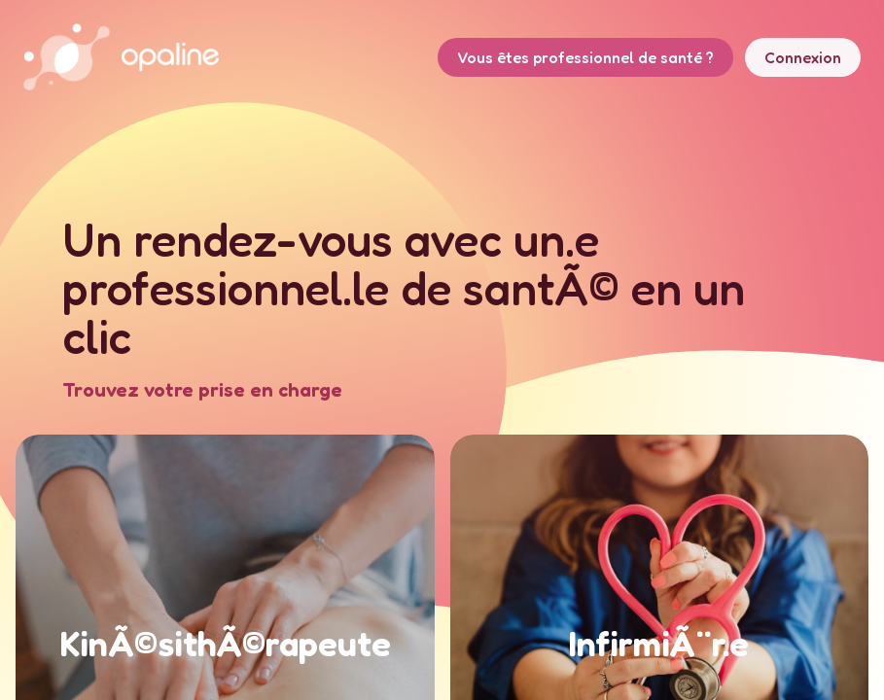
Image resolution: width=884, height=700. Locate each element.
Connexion (802, 57)
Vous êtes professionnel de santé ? (585, 57)
